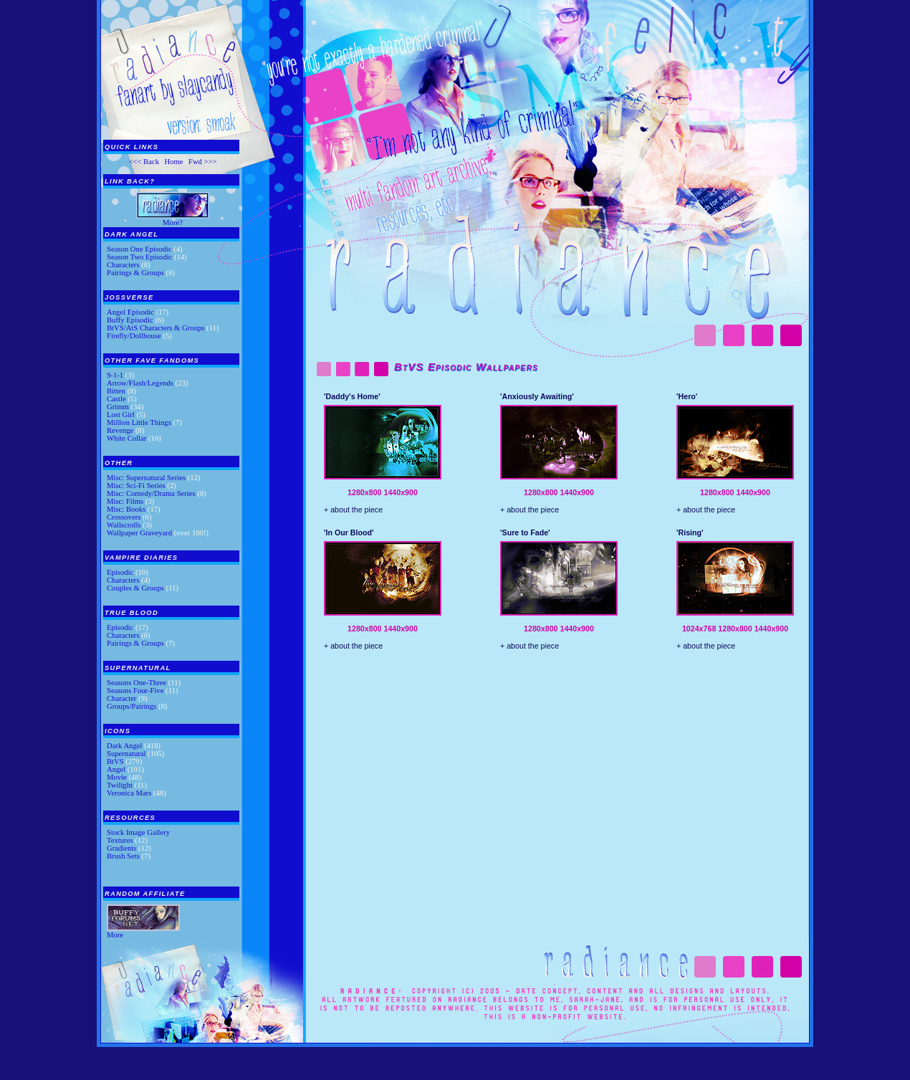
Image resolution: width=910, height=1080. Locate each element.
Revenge (120, 430)
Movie (117, 777)
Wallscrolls (124, 525)
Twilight (120, 785)
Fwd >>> (202, 162)
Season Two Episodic (139, 257)
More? (173, 222)
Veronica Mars (129, 793)
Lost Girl (121, 415)
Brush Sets (123, 856)
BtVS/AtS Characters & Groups (155, 328)
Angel (116, 769)
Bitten (116, 391)
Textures (120, 840)
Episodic (120, 572)
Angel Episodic (130, 312)
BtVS (115, 761)
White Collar (126, 438)
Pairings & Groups (135, 273)
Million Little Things (139, 422)
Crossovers (123, 517)
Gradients (121, 848)
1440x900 (400, 492)
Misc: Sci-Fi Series (136, 485)
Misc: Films (125, 501)
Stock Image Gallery (138, 832)
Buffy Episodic (130, 320)
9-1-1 (115, 375)
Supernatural (126, 754)
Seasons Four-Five (135, 690)
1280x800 (364, 492)
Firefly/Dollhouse (134, 336)
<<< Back (143, 162)
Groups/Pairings (131, 706)
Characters (123, 265)
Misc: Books (126, 509)
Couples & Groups (135, 588)
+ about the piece (353, 509)
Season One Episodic (139, 249)
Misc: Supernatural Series (146, 478)
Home (173, 162)
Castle (116, 399)
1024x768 (699, 628)
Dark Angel (124, 746)
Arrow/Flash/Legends (140, 383)
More (115, 935)
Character (121, 698)
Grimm (118, 407)
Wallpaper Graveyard (139, 533)
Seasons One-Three (136, 683)
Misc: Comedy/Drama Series (151, 493)
